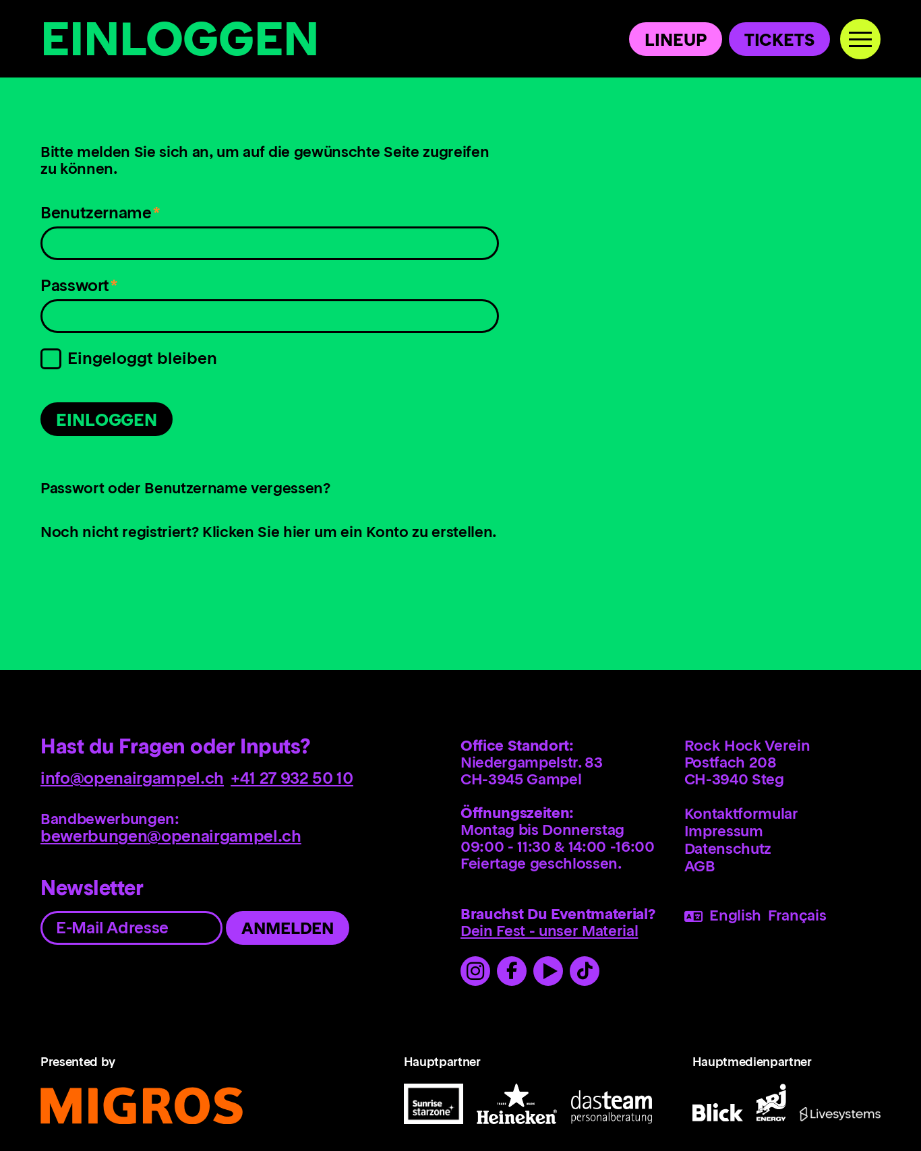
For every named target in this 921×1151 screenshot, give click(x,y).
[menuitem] (782, 813)
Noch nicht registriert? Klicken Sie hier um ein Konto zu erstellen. (268, 533)
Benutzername (99, 217)
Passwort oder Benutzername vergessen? (185, 489)
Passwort (80, 289)
